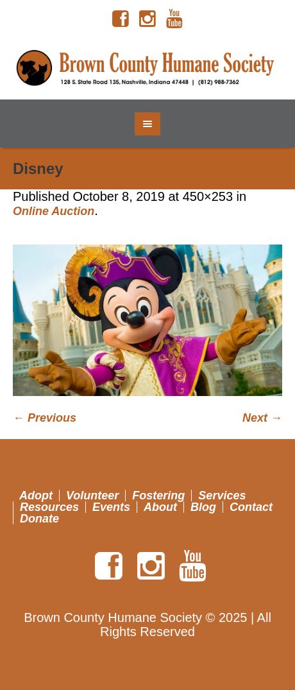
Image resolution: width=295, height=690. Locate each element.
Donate (39, 518)
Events (111, 507)
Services (222, 495)
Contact (251, 507)
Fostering (158, 495)
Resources (49, 507)
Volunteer (92, 495)
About (160, 507)
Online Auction (53, 211)
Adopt (36, 495)
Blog (203, 507)
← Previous (44, 417)
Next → (262, 417)
